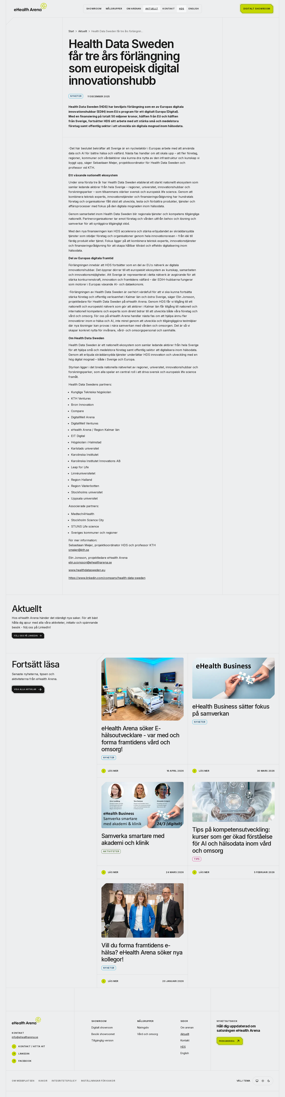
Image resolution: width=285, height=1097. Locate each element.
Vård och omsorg (147, 1034)
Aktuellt (151, 8)
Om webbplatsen (23, 1080)
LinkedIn (20, 1054)
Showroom (93, 8)
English (193, 8)
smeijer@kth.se (79, 550)
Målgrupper (114, 8)
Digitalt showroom (102, 1027)
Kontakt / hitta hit (28, 1046)
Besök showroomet (103, 1034)
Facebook (22, 1061)
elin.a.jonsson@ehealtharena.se (90, 562)
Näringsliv (143, 1027)
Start (71, 31)
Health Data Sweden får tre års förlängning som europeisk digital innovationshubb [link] (117, 31)
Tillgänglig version (102, 1040)
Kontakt (168, 8)
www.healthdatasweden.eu (87, 570)
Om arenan (134, 8)
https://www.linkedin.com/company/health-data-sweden (107, 578)
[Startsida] (30, 7)
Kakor (43, 1080)
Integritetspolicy (64, 1080)
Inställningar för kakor (98, 1080)
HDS (181, 8)
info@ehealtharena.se (25, 1037)
